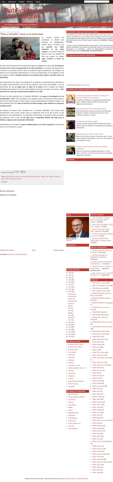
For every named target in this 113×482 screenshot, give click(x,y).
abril (69, 313)
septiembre (71, 301)
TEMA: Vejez (96, 470)
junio (69, 308)
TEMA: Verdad (96, 472)
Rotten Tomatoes (73, 384)
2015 (70, 322)
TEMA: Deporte (96, 367)
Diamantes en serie (74, 365)
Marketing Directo (73, 412)
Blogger (62, 478)
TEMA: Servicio (96, 456)
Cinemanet (71, 355)
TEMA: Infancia (96, 402)
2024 (70, 275)
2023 (70, 277)
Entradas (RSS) (70, 478)
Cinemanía (71, 357)
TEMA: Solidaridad (97, 459)
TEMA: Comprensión (98, 355)
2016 (70, 291)
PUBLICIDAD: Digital (98, 312)
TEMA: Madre (96, 417)
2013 (70, 327)
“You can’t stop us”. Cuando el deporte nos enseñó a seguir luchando (100, 220)
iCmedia (70, 378)
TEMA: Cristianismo (98, 362)
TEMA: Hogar (96, 394)
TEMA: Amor (45, 176)
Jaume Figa (51, 54)
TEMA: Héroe (96, 388)
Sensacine (71, 386)
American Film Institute (75, 347)
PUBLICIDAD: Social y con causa (16, 176)
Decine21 (71, 362)
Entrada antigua (58, 250)
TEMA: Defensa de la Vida (100, 365)
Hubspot (70, 402)
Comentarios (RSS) (82, 478)
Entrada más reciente (7, 250)
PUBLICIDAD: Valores (33, 176)
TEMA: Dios (95, 373)
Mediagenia (71, 415)
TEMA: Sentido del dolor (99, 454)
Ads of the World (73, 394)
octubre (70, 298)
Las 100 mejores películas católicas (87, 121)
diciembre (71, 294)
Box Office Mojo (73, 349)
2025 (70, 272)
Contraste (71, 360)
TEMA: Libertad (96, 412)
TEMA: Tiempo (96, 464)
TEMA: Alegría (96, 342)
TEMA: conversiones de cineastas (102, 357)
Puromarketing (72, 418)
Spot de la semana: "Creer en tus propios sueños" (91, 108)
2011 (70, 332)
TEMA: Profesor (97, 446)
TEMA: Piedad (96, 439)
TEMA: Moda (96, 423)
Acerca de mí (12, 1)
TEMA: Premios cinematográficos (102, 441)
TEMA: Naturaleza (97, 425)
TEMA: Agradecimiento (99, 339)
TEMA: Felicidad (97, 381)
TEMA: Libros (96, 415)
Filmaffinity (71, 376)
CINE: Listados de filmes (99, 291)
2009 (70, 336)
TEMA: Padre (96, 433)
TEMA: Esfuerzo (97, 375)
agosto (70, 303)
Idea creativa (72, 405)
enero (70, 320)
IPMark (70, 407)
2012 (70, 329)
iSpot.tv (70, 410)
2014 (70, 324)
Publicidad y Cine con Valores (31, 13)
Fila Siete (71, 370)
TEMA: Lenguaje (97, 410)
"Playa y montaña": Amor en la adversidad (21, 34)
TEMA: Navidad (97, 428)
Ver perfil (69, 240)
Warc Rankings (72, 428)
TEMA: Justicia (96, 407)
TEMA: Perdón (96, 436)
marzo (70, 315)
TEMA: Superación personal (13, 179)
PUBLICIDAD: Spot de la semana (102, 326)
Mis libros (30, 1)
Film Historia (72, 373)
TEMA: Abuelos (96, 336)
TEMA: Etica (96, 378)
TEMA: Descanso (97, 370)
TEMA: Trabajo (96, 467)
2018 (70, 287)
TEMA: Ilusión (96, 399)
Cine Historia (72, 352)
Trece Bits (71, 426)
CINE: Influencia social (99, 288)
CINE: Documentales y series (101, 285)
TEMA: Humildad (97, 396)
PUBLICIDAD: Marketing (99, 314)
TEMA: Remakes (97, 451)
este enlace (85, 85)
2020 (70, 282)
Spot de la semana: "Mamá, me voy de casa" (89, 134)
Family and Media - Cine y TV (77, 368)
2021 (70, 280)
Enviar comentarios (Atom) (18, 254)
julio (69, 306)
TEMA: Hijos (96, 391)
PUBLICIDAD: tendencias (99, 331)
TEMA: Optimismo (97, 431)
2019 (70, 284)
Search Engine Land (74, 423)
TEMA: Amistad (96, 344)
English (38, 1)
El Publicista (72, 399)
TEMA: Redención (97, 449)
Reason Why (72, 420)
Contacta (21, 1)
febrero (70, 317)
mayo (70, 310)
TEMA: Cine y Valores (98, 352)
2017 (70, 289)
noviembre (71, 296)
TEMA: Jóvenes (97, 404)
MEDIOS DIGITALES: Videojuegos (102, 302)
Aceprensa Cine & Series (75, 344)
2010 (70, 334)
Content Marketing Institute (76, 397)
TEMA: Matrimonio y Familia (100, 420)
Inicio (3, 1)
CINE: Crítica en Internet (99, 283)
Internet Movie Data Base (75, 381)
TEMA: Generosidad (98, 386)
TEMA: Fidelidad (97, 383)
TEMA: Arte (95, 350)
